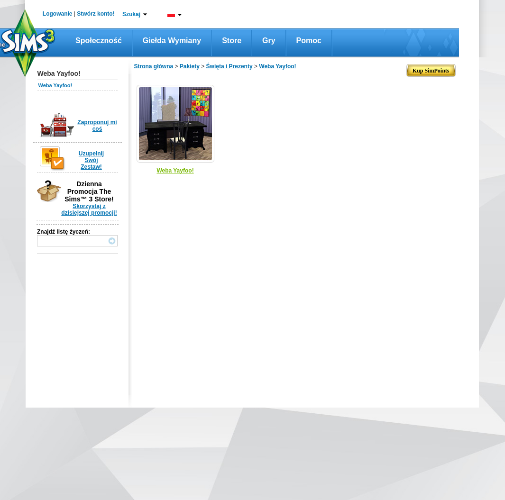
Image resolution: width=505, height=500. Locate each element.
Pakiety (190, 66)
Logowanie (58, 13)
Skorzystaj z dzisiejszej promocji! (89, 209)
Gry (268, 40)
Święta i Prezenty (229, 66)
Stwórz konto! (95, 13)
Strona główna (154, 66)
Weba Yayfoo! (55, 85)
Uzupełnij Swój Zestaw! (91, 160)
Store (231, 40)
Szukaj (131, 14)
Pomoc (308, 40)
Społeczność (98, 40)
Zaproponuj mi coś (97, 125)
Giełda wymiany (172, 40)
